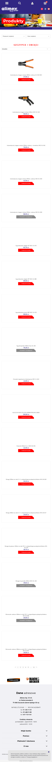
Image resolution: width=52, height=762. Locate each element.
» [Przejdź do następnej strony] (37, 667)
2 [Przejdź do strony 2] (20, 667)
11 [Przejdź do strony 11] (34, 667)
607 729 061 (27, 714)
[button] (6, 3)
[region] (26, 679)
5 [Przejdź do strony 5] (28, 667)
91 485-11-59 (27, 710)
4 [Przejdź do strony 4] (25, 667)
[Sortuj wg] (26, 48)
